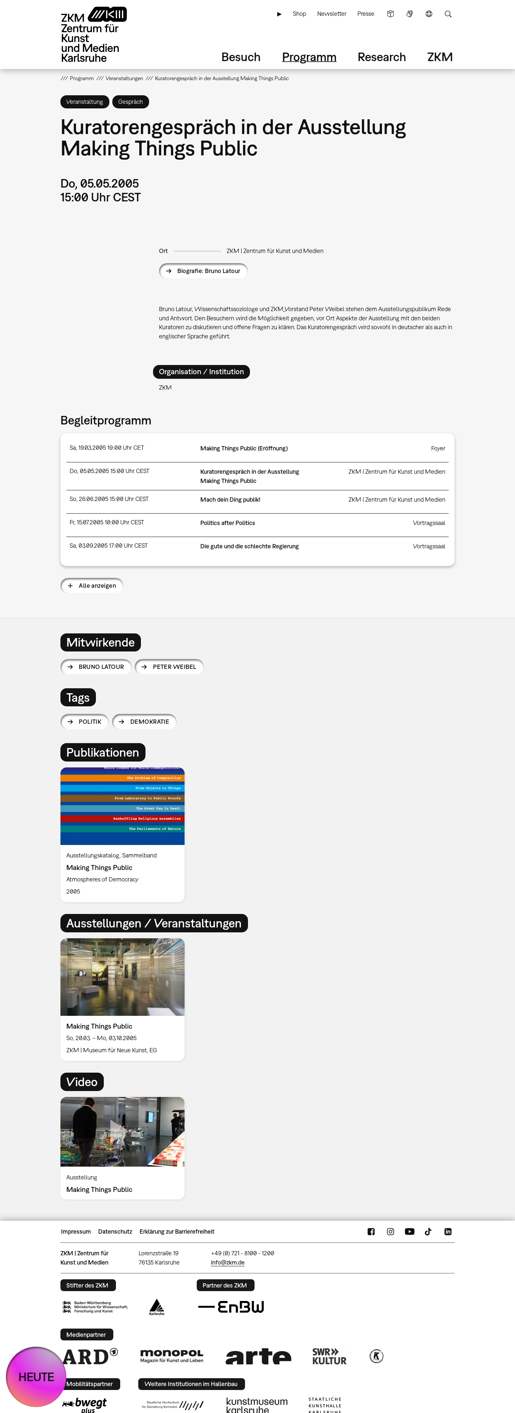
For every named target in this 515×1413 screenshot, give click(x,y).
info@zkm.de (228, 1262)
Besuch (241, 57)
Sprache (429, 14)
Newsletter (332, 13)
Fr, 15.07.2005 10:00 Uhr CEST (107, 522)
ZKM (440, 57)
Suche (448, 14)
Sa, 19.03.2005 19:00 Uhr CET (107, 447)
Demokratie (149, 721)
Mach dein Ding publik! (230, 499)
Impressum (76, 1231)
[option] (125, 834)
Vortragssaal (429, 522)
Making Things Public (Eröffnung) (244, 448)
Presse (365, 13)
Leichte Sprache (390, 14)
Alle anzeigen (97, 585)
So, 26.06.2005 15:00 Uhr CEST (109, 498)
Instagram (390, 1232)
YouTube (409, 1232)
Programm (309, 57)
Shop (299, 13)
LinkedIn (448, 1232)
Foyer (438, 448)
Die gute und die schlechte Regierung (249, 546)
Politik (90, 721)
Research (382, 57)
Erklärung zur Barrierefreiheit (177, 1231)
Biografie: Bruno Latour (208, 270)
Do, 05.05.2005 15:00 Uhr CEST (109, 470)
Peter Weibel (174, 666)
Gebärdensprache (409, 14)
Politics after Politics (227, 522)
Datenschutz (115, 1231)
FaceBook (371, 1232)
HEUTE (36, 1377)
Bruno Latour (101, 666)
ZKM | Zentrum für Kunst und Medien (275, 250)
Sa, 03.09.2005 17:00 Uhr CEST (109, 545)
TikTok (429, 1232)
